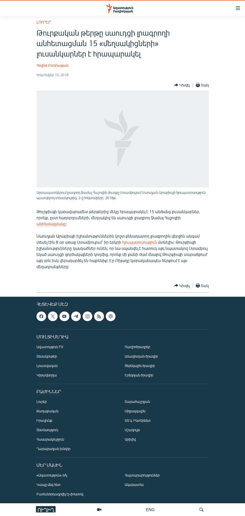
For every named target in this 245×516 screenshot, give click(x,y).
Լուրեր (43, 22)
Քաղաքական (47, 411)
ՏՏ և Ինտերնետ (138, 420)
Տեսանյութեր (46, 356)
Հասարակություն (50, 439)
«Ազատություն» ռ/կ (51, 475)
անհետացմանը (51, 223)
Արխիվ (130, 439)
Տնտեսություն (47, 430)
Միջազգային (135, 411)
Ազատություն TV (49, 347)
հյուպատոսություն (140, 242)
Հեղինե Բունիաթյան (52, 65)
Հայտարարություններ (142, 475)
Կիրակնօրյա (46, 375)
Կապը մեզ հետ (48, 484)
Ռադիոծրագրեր (137, 347)
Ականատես (134, 484)
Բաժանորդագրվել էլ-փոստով (59, 494)
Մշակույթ (132, 430)
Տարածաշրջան (137, 401)
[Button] (182, 85)
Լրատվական (47, 365)
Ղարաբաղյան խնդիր (53, 448)
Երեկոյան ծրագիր (139, 375)
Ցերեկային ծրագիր (140, 365)
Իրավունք (44, 420)
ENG (150, 509)
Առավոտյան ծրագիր (141, 356)
